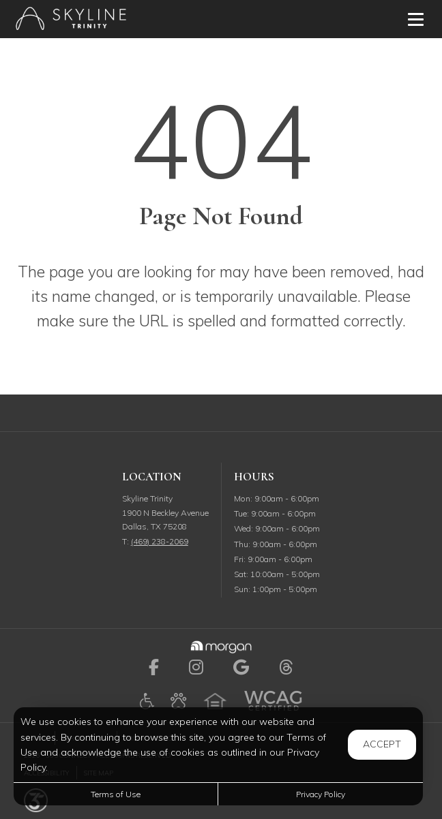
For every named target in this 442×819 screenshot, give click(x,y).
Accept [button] (382, 744)
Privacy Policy (320, 794)
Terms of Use (116, 794)
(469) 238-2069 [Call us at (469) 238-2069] (159, 541)
